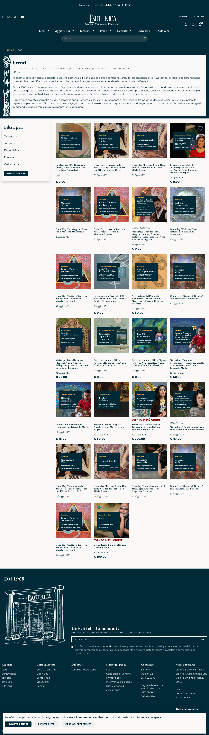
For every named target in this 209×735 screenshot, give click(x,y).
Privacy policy (114, 677)
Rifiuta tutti (46, 724)
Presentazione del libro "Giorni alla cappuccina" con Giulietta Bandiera (110, 363)
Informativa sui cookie (119, 681)
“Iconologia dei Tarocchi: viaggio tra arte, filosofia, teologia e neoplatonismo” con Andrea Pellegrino (149, 235)
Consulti (41, 686)
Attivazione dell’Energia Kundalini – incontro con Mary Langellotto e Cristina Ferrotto (147, 299)
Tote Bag (7, 681)
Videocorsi (43, 681)
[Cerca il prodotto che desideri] (101, 38)
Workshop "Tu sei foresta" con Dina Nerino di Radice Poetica (187, 428)
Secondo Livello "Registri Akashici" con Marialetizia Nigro (109, 427)
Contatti (199, 16)
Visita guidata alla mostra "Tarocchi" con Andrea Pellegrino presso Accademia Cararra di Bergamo (72, 364)
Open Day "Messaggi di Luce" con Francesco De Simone (72, 230)
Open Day (42, 673)
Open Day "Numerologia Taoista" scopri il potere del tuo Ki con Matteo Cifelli (109, 167)
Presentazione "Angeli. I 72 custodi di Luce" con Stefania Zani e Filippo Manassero (110, 298)
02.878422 (147, 673)
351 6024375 (148, 677)
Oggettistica (9, 673)
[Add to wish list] (85, 128)
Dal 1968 (182, 16)
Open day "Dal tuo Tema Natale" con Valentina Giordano (183, 232)
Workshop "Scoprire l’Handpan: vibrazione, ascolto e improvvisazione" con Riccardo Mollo (187, 364)
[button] (25, 136)
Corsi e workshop (46, 669)
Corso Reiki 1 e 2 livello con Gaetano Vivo (110, 546)
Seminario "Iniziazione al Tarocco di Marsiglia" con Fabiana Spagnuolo (146, 427)
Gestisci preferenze (78, 724)
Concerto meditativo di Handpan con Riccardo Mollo (72, 426)
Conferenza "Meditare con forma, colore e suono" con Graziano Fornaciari (70, 167)
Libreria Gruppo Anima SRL (191, 673)
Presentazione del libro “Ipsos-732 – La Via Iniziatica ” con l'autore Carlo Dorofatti (149, 363)
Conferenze (43, 677)
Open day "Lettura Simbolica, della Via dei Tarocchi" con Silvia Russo (148, 167)
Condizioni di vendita (118, 673)
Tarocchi (6, 677)
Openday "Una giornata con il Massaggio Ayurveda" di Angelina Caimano (148, 489)
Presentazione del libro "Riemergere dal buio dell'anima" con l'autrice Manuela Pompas (184, 168)
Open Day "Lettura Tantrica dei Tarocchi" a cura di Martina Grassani (109, 232)
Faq (108, 669)
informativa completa (148, 717)
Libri (4, 669)
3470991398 (148, 696)
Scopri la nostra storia (83, 669)
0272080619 (148, 692)
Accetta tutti (18, 724)
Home (8, 50)
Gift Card (7, 686)
